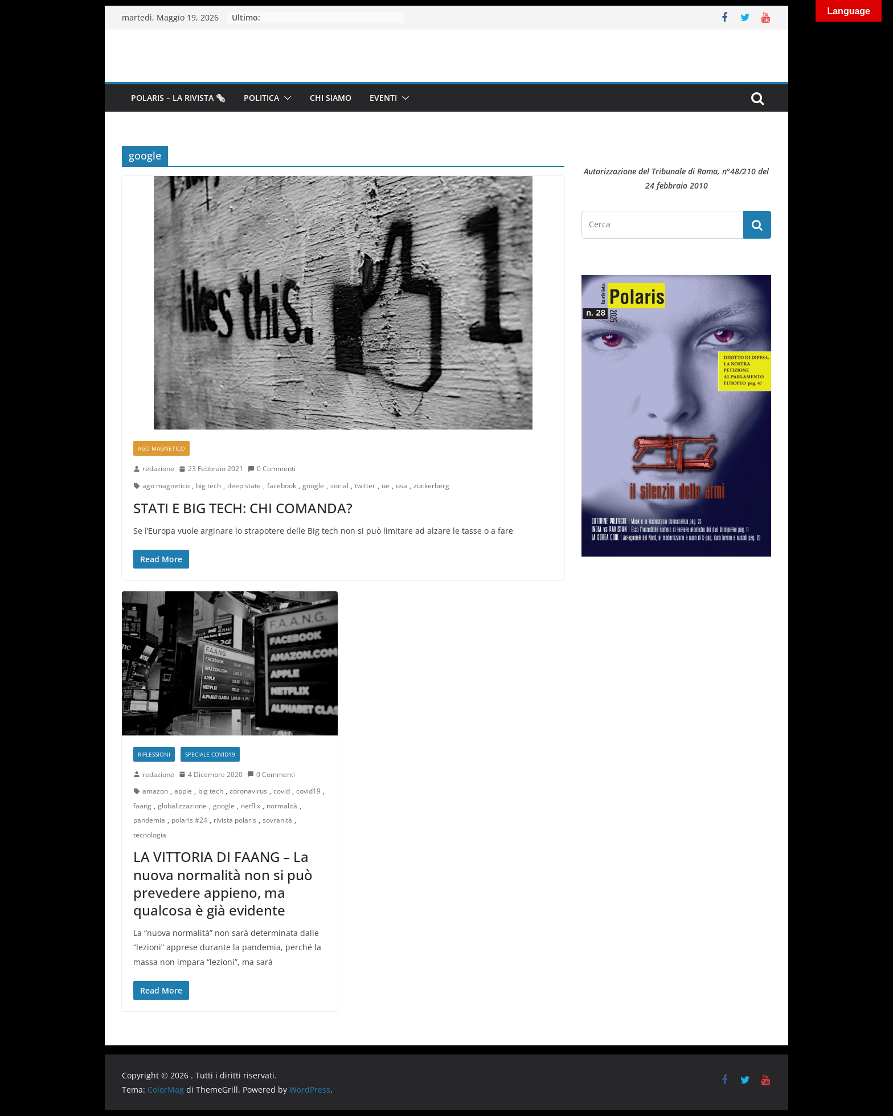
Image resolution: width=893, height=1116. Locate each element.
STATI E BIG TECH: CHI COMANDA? (243, 507)
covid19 (308, 791)
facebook (281, 485)
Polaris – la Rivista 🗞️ (178, 97)
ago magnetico (166, 485)
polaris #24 (189, 820)
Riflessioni (154, 754)
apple (183, 791)
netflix (250, 806)
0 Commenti (272, 468)
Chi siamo (330, 97)
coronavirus (248, 791)
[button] (285, 98)
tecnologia (149, 835)
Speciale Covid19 (210, 754)
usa (401, 485)
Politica (261, 97)
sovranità (277, 820)
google (313, 485)
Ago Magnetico (161, 448)
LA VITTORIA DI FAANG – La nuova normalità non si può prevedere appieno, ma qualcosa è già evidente (223, 883)
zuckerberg (431, 485)
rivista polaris (235, 820)
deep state (244, 485)
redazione (158, 468)
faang (142, 806)
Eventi (383, 97)
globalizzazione (182, 806)
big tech (208, 485)
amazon (155, 791)
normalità (282, 806)
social (339, 485)
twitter (365, 485)
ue (386, 485)
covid (281, 791)
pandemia (149, 820)
